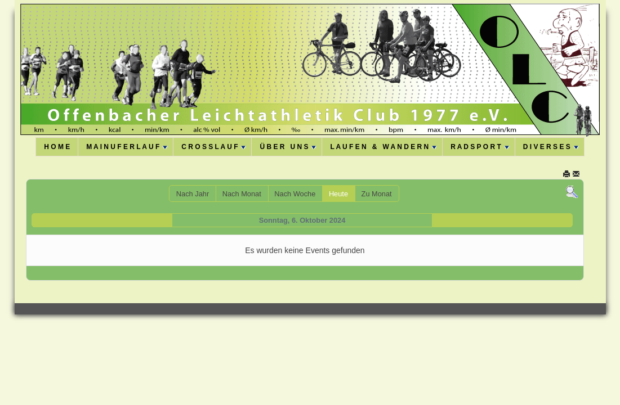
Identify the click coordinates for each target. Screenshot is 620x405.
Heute (338, 194)
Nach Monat (241, 194)
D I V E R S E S (550, 147)
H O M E (57, 147)
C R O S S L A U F (213, 147)
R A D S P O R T (479, 147)
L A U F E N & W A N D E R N (383, 147)
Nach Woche (294, 194)
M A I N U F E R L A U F (126, 147)
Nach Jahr (192, 194)
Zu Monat (377, 194)
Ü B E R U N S (288, 147)
